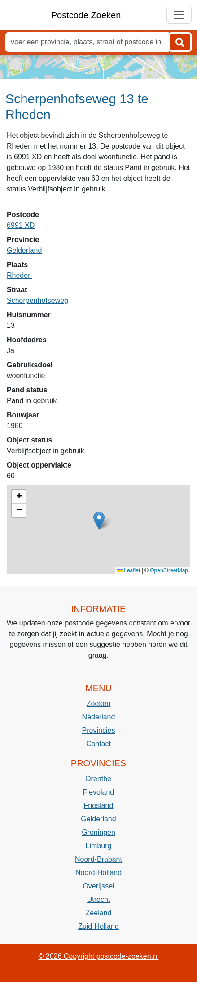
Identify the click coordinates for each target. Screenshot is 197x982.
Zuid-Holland (98, 926)
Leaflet (128, 570)
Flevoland (98, 792)
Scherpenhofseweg (37, 300)
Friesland (99, 805)
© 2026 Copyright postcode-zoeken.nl (99, 956)
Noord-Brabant (98, 859)
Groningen (98, 832)
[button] (99, 520)
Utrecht (98, 899)
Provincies (98, 730)
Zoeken (98, 703)
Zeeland (99, 913)
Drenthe (98, 778)
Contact (98, 744)
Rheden (19, 275)
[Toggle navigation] (179, 15)
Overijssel (98, 886)
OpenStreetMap (169, 570)
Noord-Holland (98, 872)
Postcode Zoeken (86, 15)
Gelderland (24, 250)
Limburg (99, 846)
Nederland (98, 717)
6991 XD (21, 225)
